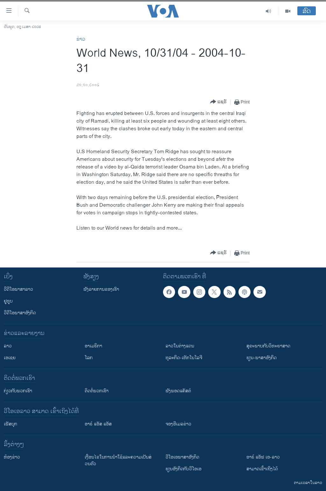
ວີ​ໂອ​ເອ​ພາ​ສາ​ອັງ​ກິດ (182, 457)
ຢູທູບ (8, 301)
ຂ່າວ (80, 39)
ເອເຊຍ (10, 357)
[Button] (218, 102)
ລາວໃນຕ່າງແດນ (180, 346)
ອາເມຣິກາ (93, 346)
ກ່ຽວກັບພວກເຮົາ (18, 391)
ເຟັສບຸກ (10, 424)
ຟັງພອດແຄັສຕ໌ (178, 391)
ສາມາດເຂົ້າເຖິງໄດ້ (262, 469)
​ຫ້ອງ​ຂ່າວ (12, 457)
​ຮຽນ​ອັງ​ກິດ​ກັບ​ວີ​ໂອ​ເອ (184, 469)
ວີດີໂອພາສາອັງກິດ (20, 313)
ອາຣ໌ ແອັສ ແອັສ (98, 424)
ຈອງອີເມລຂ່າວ (178, 424)
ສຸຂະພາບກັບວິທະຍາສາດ (268, 346)
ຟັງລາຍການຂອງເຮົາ (101, 289)
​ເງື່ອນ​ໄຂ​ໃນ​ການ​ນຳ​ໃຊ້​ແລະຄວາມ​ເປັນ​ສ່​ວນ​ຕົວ (118, 460)
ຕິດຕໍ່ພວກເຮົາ (97, 391)
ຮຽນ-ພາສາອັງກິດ (261, 357)
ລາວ (8, 346)
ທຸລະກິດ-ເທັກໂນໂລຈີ (184, 357)
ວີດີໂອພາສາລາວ (18, 289)
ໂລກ (89, 357)
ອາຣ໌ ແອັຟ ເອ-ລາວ (263, 457)
